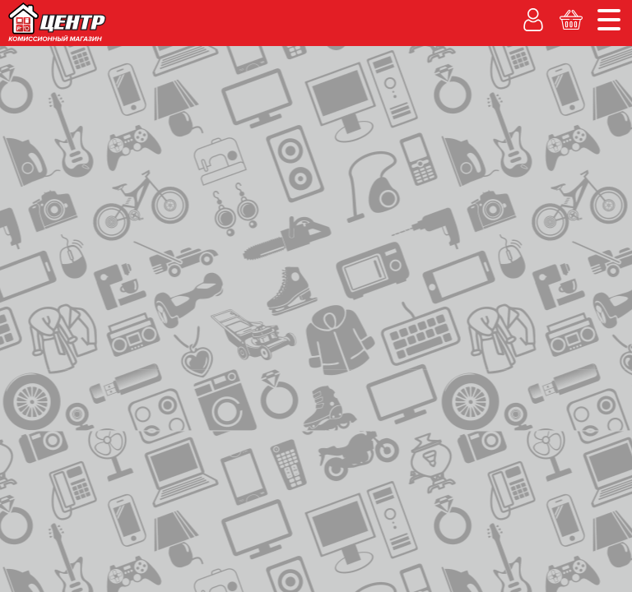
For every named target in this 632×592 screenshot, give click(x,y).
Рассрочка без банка (167, 109)
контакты (123, 180)
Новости (593, 13)
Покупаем (45, 109)
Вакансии (453, 109)
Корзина (580, 129)
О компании (396, 13)
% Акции (285, 109)
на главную (52, 179)
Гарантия (367, 109)
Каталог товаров (65, 146)
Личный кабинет (445, 129)
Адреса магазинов (492, 13)
